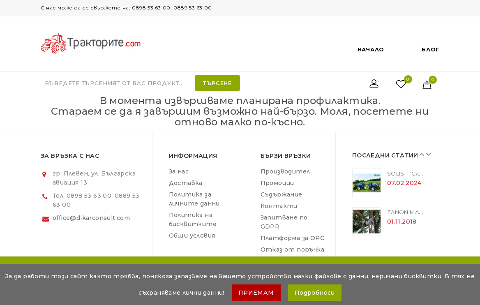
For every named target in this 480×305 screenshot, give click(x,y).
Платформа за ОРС (292, 238)
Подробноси (315, 292)
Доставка (186, 183)
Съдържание (281, 194)
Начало (371, 49)
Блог (430, 49)
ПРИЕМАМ (256, 292)
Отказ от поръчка (292, 249)
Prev (420, 154)
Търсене (217, 83)
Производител (285, 171)
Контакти (279, 206)
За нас (179, 171)
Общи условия (192, 235)
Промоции (277, 183)
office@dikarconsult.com (91, 218)
